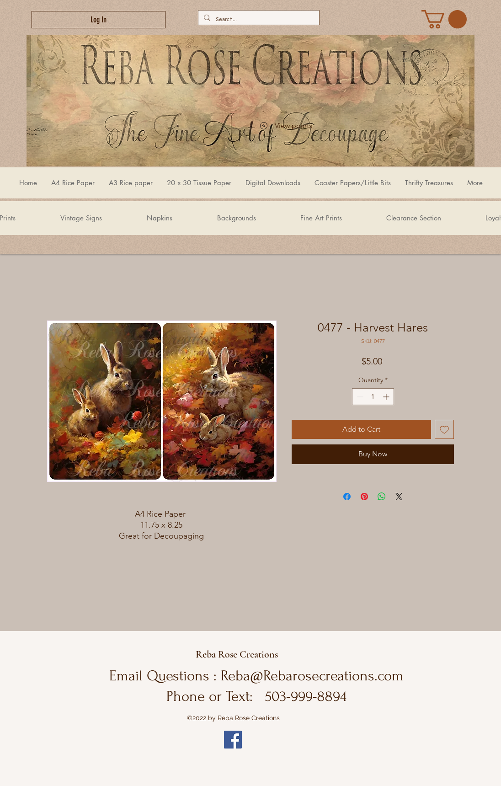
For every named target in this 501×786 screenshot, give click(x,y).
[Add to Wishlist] (444, 429)
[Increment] (387, 397)
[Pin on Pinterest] (364, 496)
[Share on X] (399, 496)
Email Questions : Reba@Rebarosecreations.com (256, 676)
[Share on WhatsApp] (381, 496)
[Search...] (258, 19)
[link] (444, 19)
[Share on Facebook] (346, 496)
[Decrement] (359, 397)
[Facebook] (233, 740)
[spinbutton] (373, 397)
